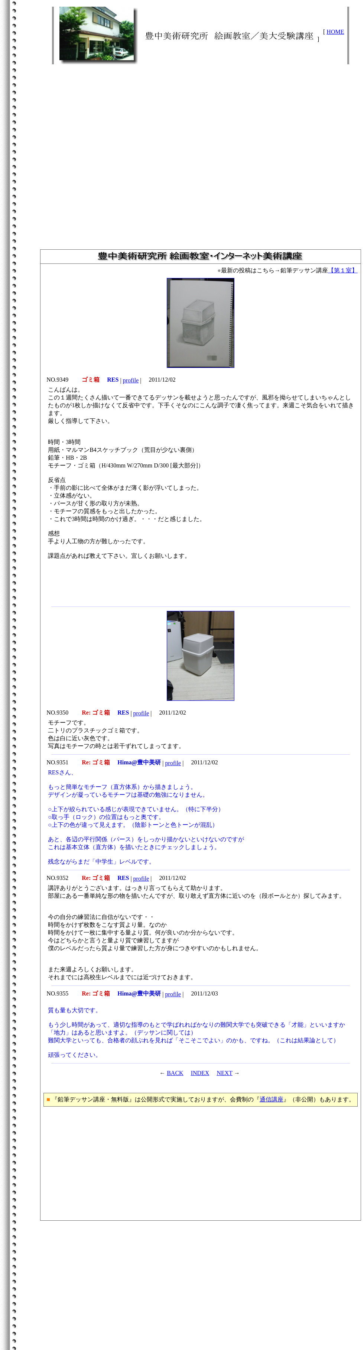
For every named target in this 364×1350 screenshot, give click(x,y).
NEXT (224, 1073)
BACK (175, 1073)
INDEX (200, 1073)
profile (131, 380)
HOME (335, 32)
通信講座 (271, 1099)
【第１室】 (343, 270)
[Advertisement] (200, 153)
